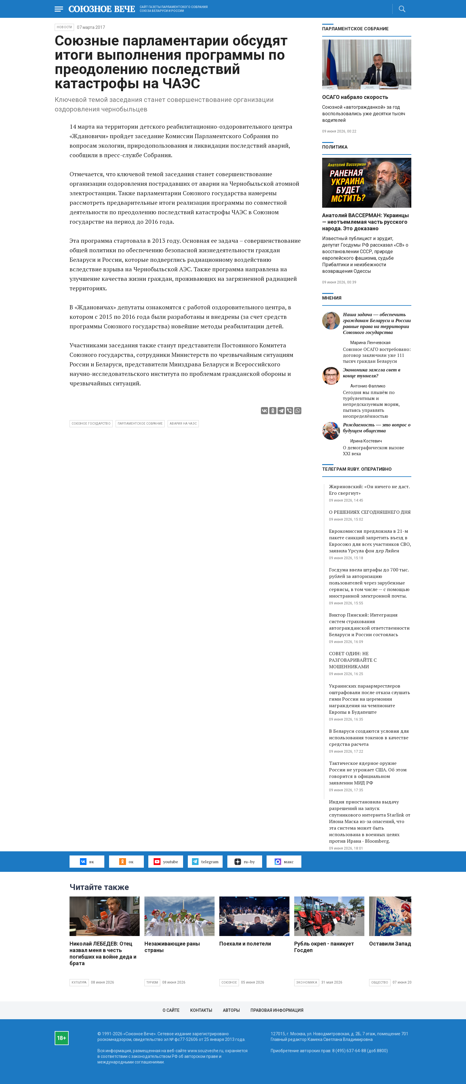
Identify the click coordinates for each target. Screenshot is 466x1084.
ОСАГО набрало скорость (355, 97)
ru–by (244, 861)
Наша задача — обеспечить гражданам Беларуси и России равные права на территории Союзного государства (377, 323)
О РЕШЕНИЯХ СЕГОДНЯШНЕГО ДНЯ (370, 512)
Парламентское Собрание (355, 28)
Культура (79, 982)
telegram (205, 861)
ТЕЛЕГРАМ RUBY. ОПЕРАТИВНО (357, 469)
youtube (166, 861)
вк (87, 861)
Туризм (152, 982)
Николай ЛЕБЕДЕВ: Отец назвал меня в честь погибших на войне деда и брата (103, 953)
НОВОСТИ (64, 27)
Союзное (229, 982)
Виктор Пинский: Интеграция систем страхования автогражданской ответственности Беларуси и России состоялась (369, 625)
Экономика (306, 982)
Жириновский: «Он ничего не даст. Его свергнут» (369, 489)
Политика (335, 147)
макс (284, 861)
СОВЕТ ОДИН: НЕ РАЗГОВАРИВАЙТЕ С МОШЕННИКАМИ (353, 660)
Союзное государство (91, 423)
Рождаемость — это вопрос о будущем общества (376, 428)
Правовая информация (277, 1010)
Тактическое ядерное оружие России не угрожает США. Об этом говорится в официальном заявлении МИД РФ (368, 773)
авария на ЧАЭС (183, 423)
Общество (379, 982)
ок (126, 861)
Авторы (231, 1010)
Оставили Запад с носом (401, 943)
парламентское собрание (140, 423)
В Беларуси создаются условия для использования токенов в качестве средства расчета (369, 737)
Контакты (201, 1010)
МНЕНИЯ (331, 298)
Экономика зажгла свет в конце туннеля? (371, 373)
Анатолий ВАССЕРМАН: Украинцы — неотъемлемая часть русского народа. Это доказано (365, 221)
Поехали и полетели (245, 943)
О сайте (171, 1010)
